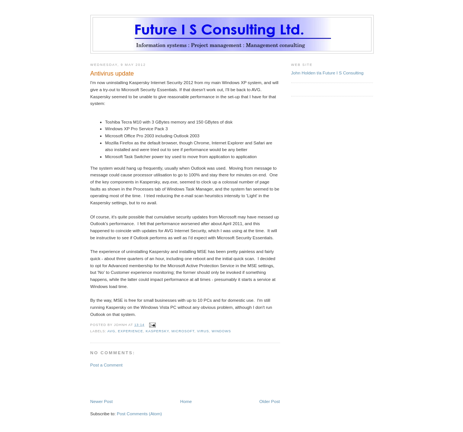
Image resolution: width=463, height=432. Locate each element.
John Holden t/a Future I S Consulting (327, 72)
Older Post (269, 401)
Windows (221, 331)
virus (203, 331)
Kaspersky (157, 331)
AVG (111, 331)
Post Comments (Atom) (139, 413)
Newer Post (101, 401)
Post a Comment (106, 364)
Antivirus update (112, 73)
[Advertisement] (133, 382)
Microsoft (182, 331)
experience (130, 331)
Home (186, 401)
